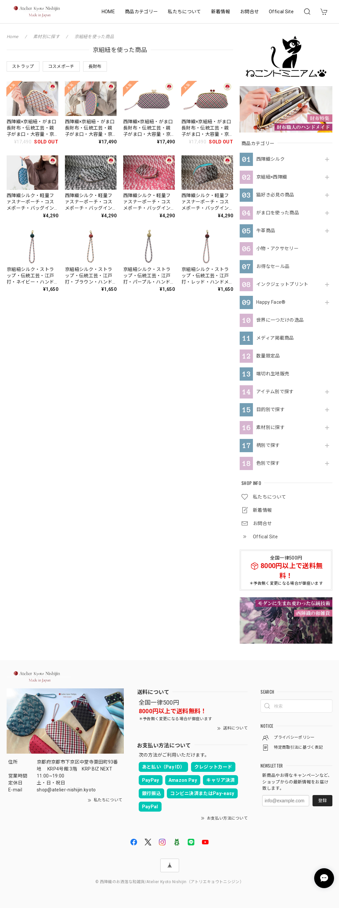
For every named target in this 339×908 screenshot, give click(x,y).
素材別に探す (270, 427)
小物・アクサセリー (277, 248)
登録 (322, 800)
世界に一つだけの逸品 (280, 320)
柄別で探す (268, 445)
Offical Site (281, 11)
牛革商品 (265, 230)
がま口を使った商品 (277, 212)
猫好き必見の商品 (275, 194)
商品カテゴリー (141, 11)
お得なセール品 (272, 266)
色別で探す (268, 463)
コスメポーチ (61, 66)
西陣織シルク (270, 159)
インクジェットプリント (282, 284)
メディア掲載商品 (275, 338)
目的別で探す (270, 409)
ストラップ (23, 66)
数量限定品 (268, 355)
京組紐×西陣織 (271, 177)
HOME (108, 11)
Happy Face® (271, 302)
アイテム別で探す (275, 391)
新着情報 (220, 11)
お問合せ (249, 11)
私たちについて (184, 11)
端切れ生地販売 (272, 373)
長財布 (95, 66)
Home (12, 36)
